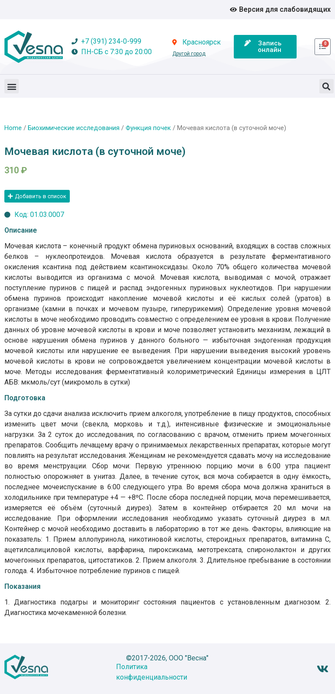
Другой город (188, 54)
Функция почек (148, 128)
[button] (11, 86)
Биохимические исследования (74, 128)
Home (13, 128)
